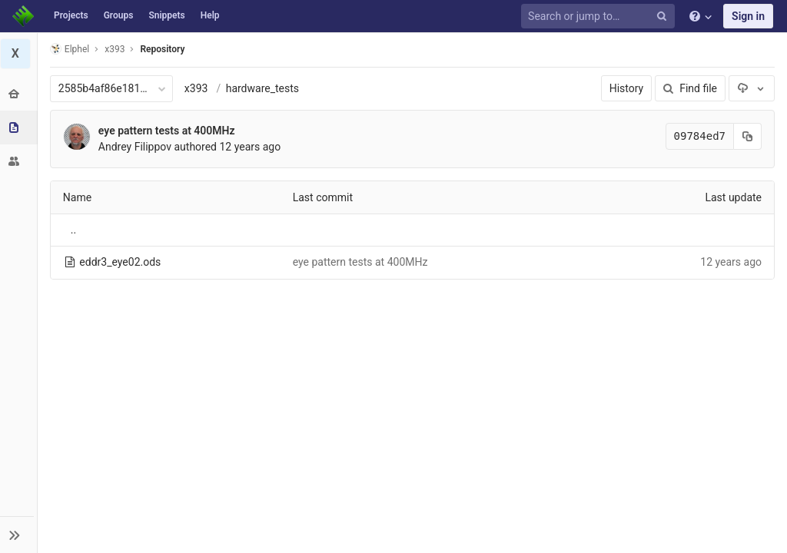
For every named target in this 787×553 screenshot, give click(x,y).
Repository (163, 49)
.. (74, 230)
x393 (197, 88)
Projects (71, 15)
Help (210, 15)
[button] (19, 534)
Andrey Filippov (135, 147)
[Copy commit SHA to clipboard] (748, 136)
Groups (119, 15)
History (626, 88)
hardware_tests (263, 88)
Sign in (748, 16)
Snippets (166, 15)
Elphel (70, 49)
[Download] (752, 88)
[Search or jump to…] (600, 16)
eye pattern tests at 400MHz (167, 130)
